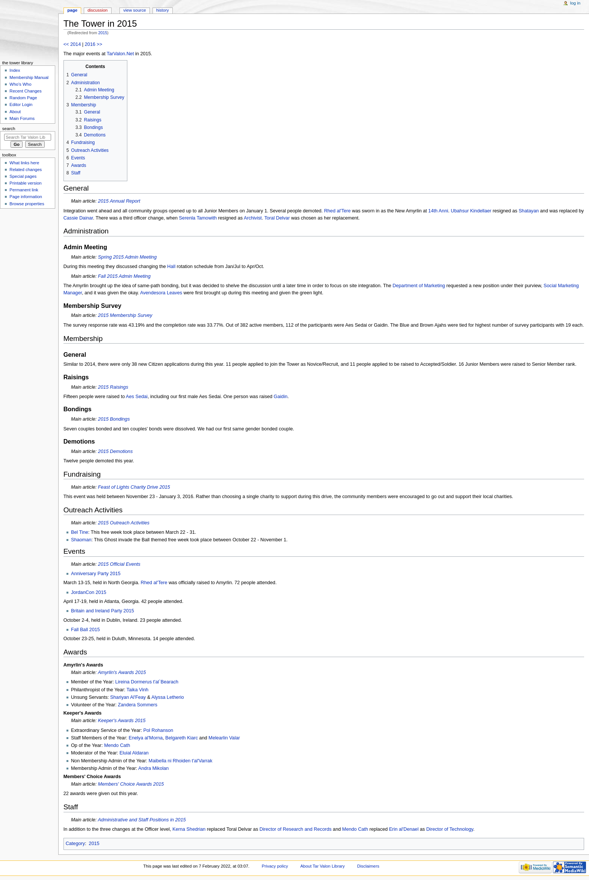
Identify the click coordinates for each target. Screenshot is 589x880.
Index (14, 70)
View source (134, 10)
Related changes (25, 169)
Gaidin (281, 396)
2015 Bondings (114, 419)
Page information (25, 196)
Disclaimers (368, 866)
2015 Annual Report (119, 201)
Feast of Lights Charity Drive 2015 (134, 487)
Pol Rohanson (158, 730)
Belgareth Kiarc (181, 738)
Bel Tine (79, 532)
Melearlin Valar (224, 738)
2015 (102, 32)
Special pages (22, 176)
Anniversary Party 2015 (96, 573)
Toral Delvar (277, 218)
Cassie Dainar (78, 218)
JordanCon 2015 (88, 592)
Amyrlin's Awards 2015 (122, 672)
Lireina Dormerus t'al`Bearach (146, 682)
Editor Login (20, 104)
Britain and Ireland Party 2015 (102, 610)
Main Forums (22, 118)
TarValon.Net (120, 53)
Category (75, 843)
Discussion (97, 10)
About (15, 111)
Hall (171, 266)
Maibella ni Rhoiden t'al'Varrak (181, 760)
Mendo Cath (117, 745)
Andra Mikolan (153, 768)
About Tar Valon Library (323, 866)
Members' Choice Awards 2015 (131, 784)
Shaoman (81, 539)
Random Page (23, 97)
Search (8, 128)
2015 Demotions (115, 451)
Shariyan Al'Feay (128, 697)
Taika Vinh (137, 689)
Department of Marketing (419, 285)
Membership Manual (28, 77)
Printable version (25, 183)
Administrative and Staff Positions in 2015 (142, 819)
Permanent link (23, 190)
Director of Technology (449, 829)
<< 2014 (72, 44)
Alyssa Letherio (167, 697)
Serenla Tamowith (198, 218)
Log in (575, 3)
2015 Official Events (119, 564)
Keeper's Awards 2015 (122, 720)
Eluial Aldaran (134, 753)
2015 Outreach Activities (124, 523)
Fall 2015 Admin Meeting (124, 276)
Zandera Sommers (137, 704)
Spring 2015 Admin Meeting (127, 257)
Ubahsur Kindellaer (471, 211)
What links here (24, 163)
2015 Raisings (113, 387)
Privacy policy (275, 866)
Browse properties (26, 203)
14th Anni (438, 211)
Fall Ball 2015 (85, 629)
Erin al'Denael (404, 829)
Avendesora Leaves (161, 292)
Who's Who (20, 84)
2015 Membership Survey (125, 315)
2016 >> (94, 44)
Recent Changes (25, 91)
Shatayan (529, 211)
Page (72, 10)
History (162, 10)
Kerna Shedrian (188, 829)
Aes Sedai (137, 396)
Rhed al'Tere (337, 211)
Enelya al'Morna (145, 738)
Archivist (253, 218)
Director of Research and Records (296, 829)
